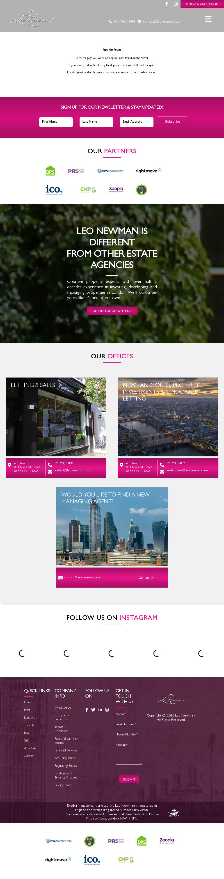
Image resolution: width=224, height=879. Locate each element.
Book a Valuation (202, 4)
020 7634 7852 (172, 464)
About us (30, 748)
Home (28, 702)
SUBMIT (129, 779)
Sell (26, 741)
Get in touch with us (112, 311)
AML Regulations (65, 758)
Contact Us (146, 577)
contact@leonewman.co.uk (159, 22)
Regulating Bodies (66, 766)
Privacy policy (63, 785)
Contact (29, 756)
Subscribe (172, 121)
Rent (27, 710)
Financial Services (66, 751)
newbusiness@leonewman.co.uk (184, 471)
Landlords (30, 718)
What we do (63, 708)
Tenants (29, 725)
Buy (26, 733)
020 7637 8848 (122, 22)
